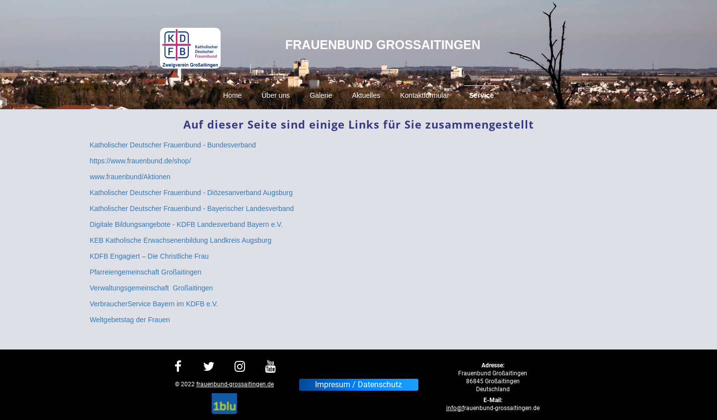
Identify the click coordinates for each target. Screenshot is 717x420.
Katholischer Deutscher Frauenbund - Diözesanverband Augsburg (191, 193)
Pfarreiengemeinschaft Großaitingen (145, 272)
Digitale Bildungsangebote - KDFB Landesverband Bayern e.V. (186, 224)
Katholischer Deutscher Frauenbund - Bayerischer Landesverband (191, 208)
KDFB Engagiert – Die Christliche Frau (149, 256)
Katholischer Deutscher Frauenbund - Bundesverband (172, 145)
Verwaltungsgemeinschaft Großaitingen (151, 288)
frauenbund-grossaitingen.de (235, 384)
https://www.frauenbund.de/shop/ (140, 161)
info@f (455, 408)
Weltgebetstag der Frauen (129, 320)
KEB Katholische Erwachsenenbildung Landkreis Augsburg (180, 240)
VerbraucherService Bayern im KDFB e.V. (153, 304)
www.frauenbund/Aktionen (129, 177)
